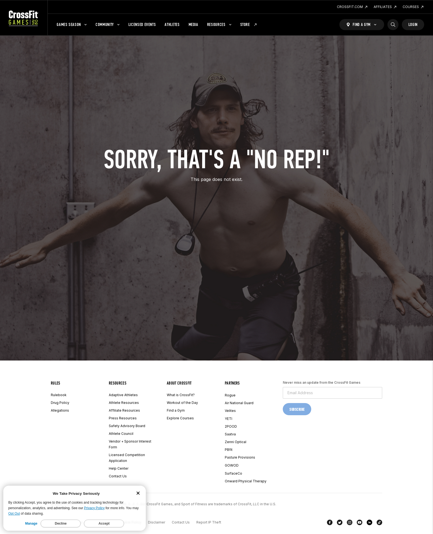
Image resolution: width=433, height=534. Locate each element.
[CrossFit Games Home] (24, 18)
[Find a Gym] (361, 24)
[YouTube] (359, 523)
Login (413, 24)
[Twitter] (339, 523)
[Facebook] (329, 523)
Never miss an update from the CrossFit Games (321, 382)
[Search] (392, 24)
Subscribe (297, 409)
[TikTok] (379, 523)
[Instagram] (349, 523)
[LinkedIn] (369, 523)
